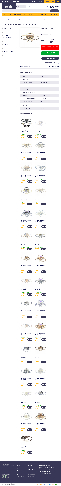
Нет (11, 7)
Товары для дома (42, 14)
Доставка (19, 468)
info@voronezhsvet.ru (44, 465)
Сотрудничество (32, 471)
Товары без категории (10, 48)
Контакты (30, 465)
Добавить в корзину (50, 58)
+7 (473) (44, 471)
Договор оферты (32, 474)
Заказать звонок (43, 475)
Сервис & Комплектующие (17, 14)
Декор (6, 44)
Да (7, 7)
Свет (4, 14)
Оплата (19, 470)
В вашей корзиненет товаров (54, 7)
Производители (21, 476)
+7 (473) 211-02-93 (36, 1)
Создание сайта (6, 476)
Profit (51, 34)
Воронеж (6, 1)
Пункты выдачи (16, 1)
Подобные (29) (54, 67)
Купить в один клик (50, 62)
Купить (30, 136)
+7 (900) (45, 473)
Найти (54, 10)
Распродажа (54, 14)
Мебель (31, 14)
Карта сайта (31, 476)
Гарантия (19, 465)
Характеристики (26, 67)
